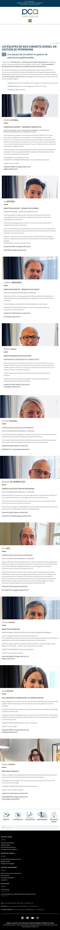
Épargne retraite (5, 861)
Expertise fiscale (5, 845)
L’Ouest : (11, 83)
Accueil (52, 43)
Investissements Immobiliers (9, 849)
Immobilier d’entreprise (7, 878)
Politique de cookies (47, 923)
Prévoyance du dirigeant (7, 864)
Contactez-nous (17, 923)
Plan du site (25, 923)
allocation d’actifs (10, 140)
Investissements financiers (8, 847)
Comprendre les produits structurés (11, 859)
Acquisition (4, 880)
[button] (30, 20)
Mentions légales (35, 923)
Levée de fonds (5, 876)
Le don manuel (5, 889)
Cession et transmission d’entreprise (11, 873)
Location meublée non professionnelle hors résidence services (18, 894)
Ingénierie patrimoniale (7, 843)
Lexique (8, 923)
